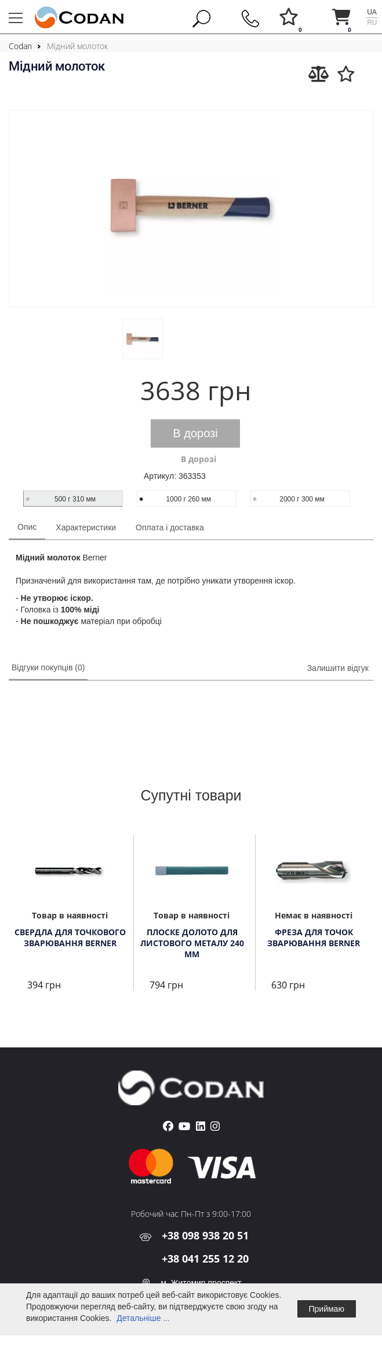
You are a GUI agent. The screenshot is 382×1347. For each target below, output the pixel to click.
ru (372, 23)
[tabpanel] (69, 914)
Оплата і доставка (170, 527)
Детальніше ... (143, 1318)
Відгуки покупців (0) (48, 667)
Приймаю (326, 1308)
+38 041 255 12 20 (205, 1258)
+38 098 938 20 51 (205, 1235)
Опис (27, 527)
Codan (20, 45)
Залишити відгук (338, 668)
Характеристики (86, 527)
